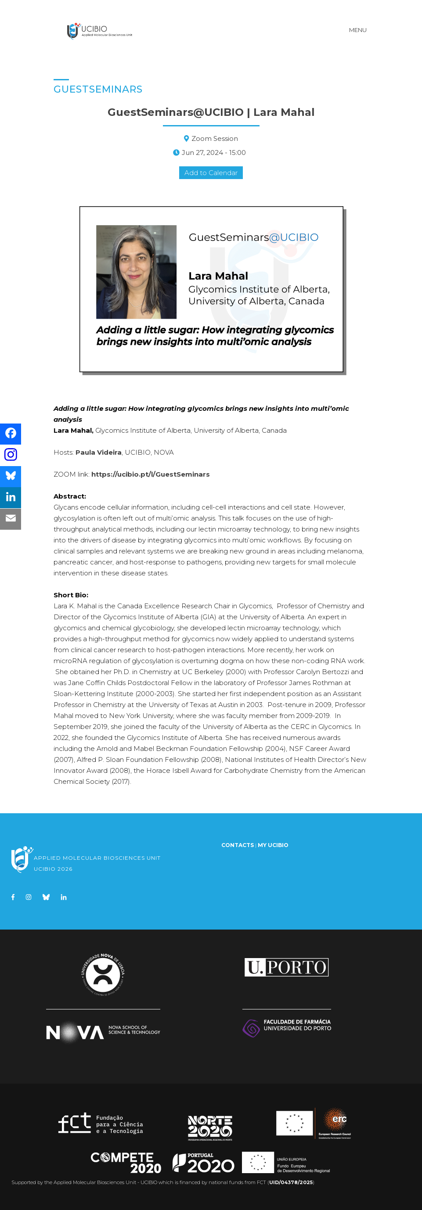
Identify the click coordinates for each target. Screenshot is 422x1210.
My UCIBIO (273, 843)
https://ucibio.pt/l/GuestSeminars (150, 472)
